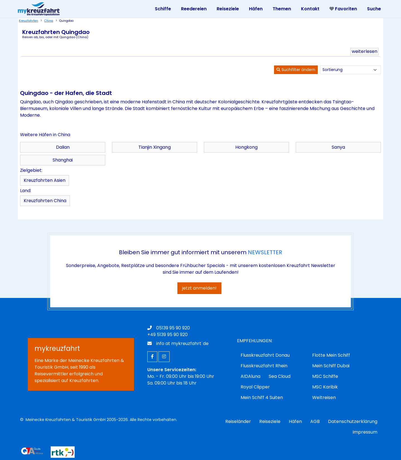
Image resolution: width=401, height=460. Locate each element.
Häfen (295, 421)
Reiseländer (238, 421)
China (48, 21)
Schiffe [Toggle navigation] (163, 9)
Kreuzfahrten (28, 21)
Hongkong (246, 147)
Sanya (338, 147)
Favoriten (343, 9)
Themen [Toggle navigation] (282, 9)
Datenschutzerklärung (352, 421)
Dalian (63, 147)
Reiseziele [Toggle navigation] (228, 9)
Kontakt (310, 9)
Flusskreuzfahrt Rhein (264, 366)
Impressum (365, 432)
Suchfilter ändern (296, 69)
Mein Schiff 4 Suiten (262, 397)
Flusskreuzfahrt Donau (265, 355)
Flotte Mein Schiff (331, 355)
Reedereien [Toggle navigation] (194, 9)
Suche (374, 9)
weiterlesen (364, 51)
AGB (315, 421)
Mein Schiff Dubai (330, 366)
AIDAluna (250, 376)
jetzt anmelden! (199, 288)
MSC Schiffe (325, 376)
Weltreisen (324, 397)
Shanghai (63, 160)
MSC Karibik (325, 387)
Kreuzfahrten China (45, 200)
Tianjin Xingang (154, 147)
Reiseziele (269, 421)
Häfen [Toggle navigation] (256, 9)
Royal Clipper (255, 387)
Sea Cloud (279, 376)
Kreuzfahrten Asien (44, 180)
